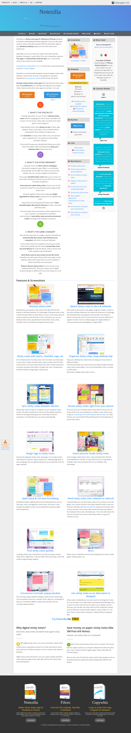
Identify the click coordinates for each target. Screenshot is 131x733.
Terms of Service (73, 725)
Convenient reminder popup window (40, 593)
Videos (97, 34)
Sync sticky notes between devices (40, 405)
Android (3, 449)
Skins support (75, 196)
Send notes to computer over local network (79, 207)
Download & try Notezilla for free (28, 66)
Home (32, 34)
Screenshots (52, 95)
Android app (78, 414)
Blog (15, 2)
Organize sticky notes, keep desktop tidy (91, 356)
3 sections (26, 68)
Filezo (65, 702)
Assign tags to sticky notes (40, 453)
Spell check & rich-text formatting (40, 498)
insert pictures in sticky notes (76, 202)
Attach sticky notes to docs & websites (78, 170)
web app (103, 414)
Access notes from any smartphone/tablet (79, 188)
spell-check (72, 198)
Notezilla (21, 34)
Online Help (78, 148)
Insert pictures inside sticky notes (91, 453)
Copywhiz (100, 702)
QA (31, 2)
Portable (8, 448)
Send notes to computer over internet (79, 213)
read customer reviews (33, 78)
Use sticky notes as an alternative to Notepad (90, 595)
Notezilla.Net (91, 507)
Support (38, 2)
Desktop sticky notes (78, 166)
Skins (91, 550)
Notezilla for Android (79, 106)
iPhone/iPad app (89, 414)
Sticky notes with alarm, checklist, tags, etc (40, 356)
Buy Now (86, 34)
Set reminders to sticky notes (79, 176)
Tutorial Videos (79, 150)
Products (6, 2)
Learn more (30, 720)
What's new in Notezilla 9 (103, 47)
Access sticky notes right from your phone (91, 405)
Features (42, 34)
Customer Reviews (71, 34)
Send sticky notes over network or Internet (91, 498)
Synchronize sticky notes (79, 192)
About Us (23, 2)
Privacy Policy (85, 725)
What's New (109, 34)
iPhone (7, 449)
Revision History (78, 153)
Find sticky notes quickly (40, 550)
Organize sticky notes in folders (79, 182)
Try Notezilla (59, 619)
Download (55, 34)
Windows (3, 448)
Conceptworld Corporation (56, 725)
